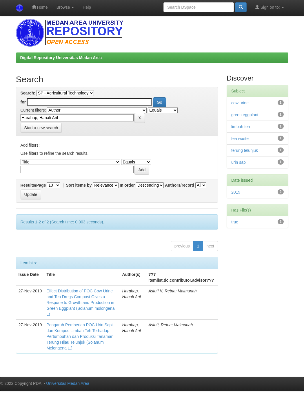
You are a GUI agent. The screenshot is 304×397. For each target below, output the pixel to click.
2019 (235, 192)
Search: (28, 93)
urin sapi (239, 162)
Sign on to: (269, 7)
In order (127, 185)
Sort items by (79, 185)
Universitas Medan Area (67, 383)
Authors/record (179, 185)
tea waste (240, 138)
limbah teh (240, 126)
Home (40, 7)
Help (87, 7)
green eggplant (244, 114)
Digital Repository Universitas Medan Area (61, 57)
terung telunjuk (244, 150)
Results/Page (33, 185)
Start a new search (41, 127)
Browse (65, 7)
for (23, 102)
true (234, 222)
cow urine (240, 103)
